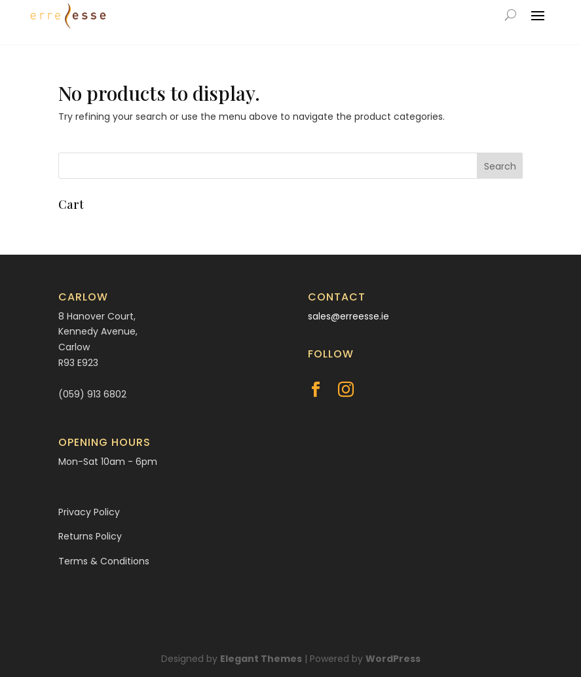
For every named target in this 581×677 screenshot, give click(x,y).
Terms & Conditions (103, 561)
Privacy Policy (89, 512)
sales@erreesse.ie (348, 316)
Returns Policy (90, 536)
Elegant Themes (261, 658)
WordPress (393, 658)
